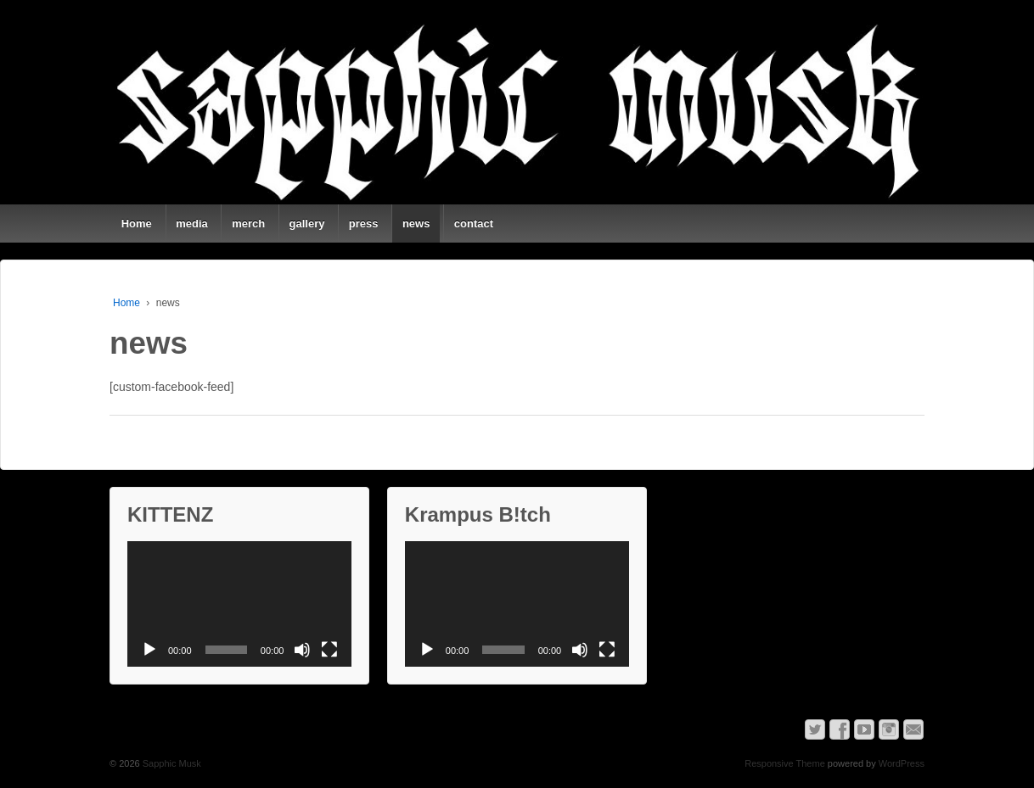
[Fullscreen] (329, 649)
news (416, 223)
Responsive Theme (785, 763)
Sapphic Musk (170, 763)
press (364, 223)
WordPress (901, 763)
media (192, 223)
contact (473, 223)
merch (248, 223)
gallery (307, 223)
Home (136, 223)
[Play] (149, 649)
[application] (239, 604)
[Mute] (302, 649)
